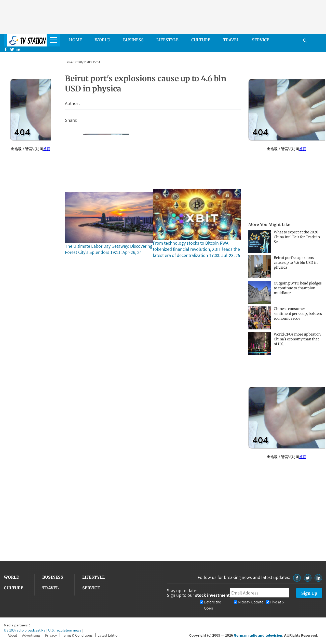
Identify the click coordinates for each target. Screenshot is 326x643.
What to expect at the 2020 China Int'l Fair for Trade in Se (297, 237)
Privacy (51, 635)
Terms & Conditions (77, 635)
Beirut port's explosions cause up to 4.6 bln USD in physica (296, 262)
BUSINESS (133, 39)
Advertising (31, 635)
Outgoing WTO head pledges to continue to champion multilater (298, 288)
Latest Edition (108, 635)
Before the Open (212, 605)
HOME (75, 39)
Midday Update (250, 602)
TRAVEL (231, 39)
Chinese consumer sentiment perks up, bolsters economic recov (298, 313)
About (12, 635)
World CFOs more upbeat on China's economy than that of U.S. (297, 339)
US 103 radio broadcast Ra (25, 630)
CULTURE (200, 39)
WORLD (102, 39)
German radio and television (258, 635)
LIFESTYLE (167, 39)
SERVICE (260, 39)
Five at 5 (277, 602)
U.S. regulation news (64, 630)
